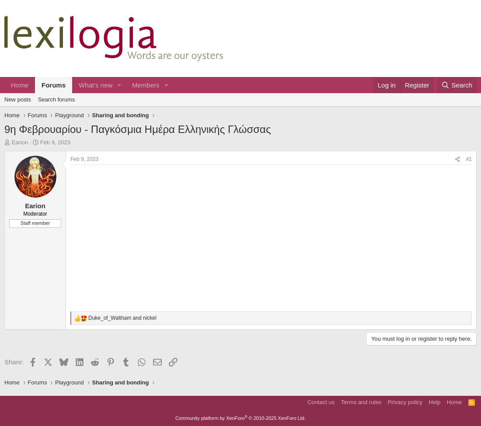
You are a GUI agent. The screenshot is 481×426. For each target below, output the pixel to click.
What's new (95, 85)
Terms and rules (361, 402)
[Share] (457, 159)
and (122, 318)
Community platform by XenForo (240, 418)
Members (146, 85)
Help (435, 402)
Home (19, 85)
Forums (54, 85)
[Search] (457, 85)
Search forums (56, 99)
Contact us (321, 402)
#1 (469, 159)
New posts (17, 99)
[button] (119, 85)
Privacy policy (405, 402)
